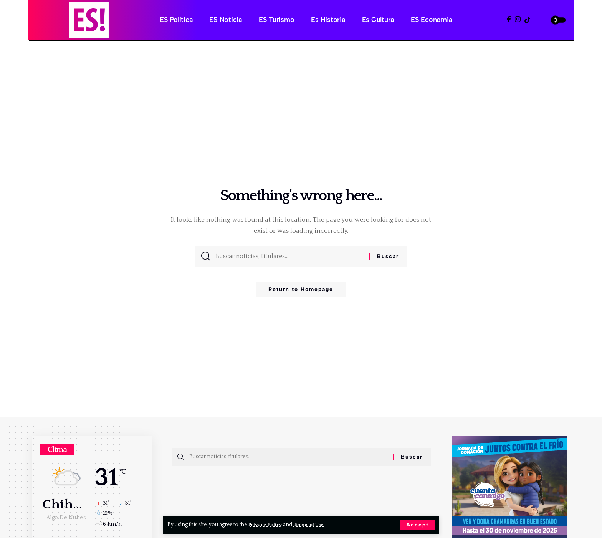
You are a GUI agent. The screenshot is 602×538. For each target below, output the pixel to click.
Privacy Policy (266, 524)
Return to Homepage (300, 292)
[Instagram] (518, 19)
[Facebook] (509, 19)
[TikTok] (527, 20)
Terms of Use (311, 524)
